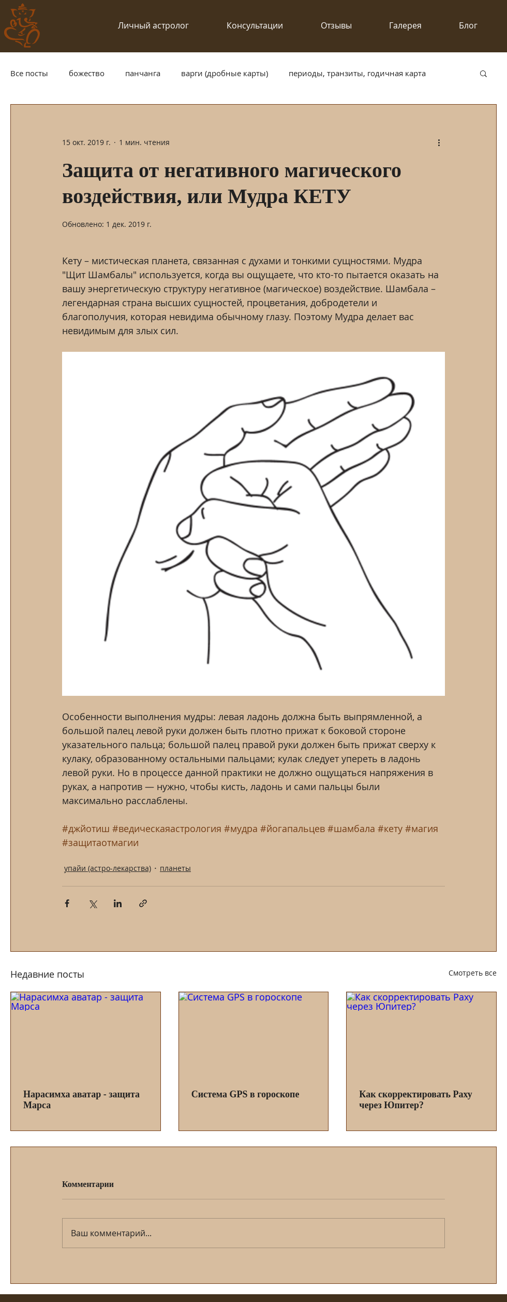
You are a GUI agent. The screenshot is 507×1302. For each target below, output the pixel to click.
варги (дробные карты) (224, 73)
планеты (175, 868)
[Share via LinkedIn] (118, 903)
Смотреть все (473, 973)
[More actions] (439, 142)
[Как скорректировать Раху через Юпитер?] (421, 1034)
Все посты (29, 73)
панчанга (142, 73)
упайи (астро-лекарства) (107, 868)
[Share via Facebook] (67, 903)
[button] (483, 73)
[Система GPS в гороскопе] (254, 1034)
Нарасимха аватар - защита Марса (81, 1099)
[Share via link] (143, 903)
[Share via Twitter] (92, 903)
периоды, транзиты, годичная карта (357, 73)
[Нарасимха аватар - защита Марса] (85, 1034)
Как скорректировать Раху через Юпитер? (415, 1099)
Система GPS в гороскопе (245, 1094)
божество (87, 73)
